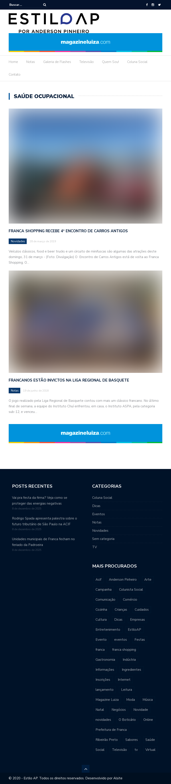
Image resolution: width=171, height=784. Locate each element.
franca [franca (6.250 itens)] (100, 649)
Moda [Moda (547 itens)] (130, 699)
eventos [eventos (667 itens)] (120, 639)
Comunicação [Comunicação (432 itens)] (105, 599)
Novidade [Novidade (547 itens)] (140, 709)
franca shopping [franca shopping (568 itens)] (124, 649)
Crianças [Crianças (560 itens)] (121, 609)
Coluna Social (137, 62)
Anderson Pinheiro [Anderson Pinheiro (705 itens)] (123, 579)
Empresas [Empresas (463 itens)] (137, 619)
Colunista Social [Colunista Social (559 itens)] (131, 589)
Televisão (86, 62)
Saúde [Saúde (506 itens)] (150, 740)
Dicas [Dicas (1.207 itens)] (118, 619)
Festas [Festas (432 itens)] (139, 639)
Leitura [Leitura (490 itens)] (126, 689)
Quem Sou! (110, 62)
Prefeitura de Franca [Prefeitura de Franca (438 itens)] (111, 729)
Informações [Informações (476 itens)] (105, 669)
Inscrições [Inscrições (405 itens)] (103, 679)
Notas (30, 62)
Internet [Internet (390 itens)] (124, 679)
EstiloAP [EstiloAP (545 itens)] (134, 629)
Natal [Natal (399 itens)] (100, 709)
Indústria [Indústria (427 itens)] (129, 659)
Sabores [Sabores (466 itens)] (131, 740)
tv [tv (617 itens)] (136, 750)
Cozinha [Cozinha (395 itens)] (101, 609)
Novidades (18, 241)
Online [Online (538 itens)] (148, 719)
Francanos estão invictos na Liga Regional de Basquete (69, 380)
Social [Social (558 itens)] (100, 750)
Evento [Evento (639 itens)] (101, 639)
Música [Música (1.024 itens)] (147, 699)
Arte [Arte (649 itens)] (147, 579)
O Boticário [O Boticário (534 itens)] (127, 719)
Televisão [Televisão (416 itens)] (119, 750)
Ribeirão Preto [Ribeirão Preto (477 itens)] (107, 740)
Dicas (96, 506)
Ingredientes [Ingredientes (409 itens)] (131, 669)
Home (13, 62)
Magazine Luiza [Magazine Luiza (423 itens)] (107, 699)
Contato (14, 74)
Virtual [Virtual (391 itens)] (150, 750)
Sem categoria (103, 539)
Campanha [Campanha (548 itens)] (104, 589)
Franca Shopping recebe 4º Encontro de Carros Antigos (68, 231)
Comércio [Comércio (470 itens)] (130, 599)
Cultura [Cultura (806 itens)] (101, 619)
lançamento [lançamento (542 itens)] (105, 689)
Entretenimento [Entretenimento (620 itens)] (108, 629)
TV (94, 547)
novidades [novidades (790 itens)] (103, 719)
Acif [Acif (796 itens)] (98, 579)
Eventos (98, 514)
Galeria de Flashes (57, 62)
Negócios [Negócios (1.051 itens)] (119, 709)
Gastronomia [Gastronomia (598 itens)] (105, 659)
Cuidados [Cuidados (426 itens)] (142, 609)
